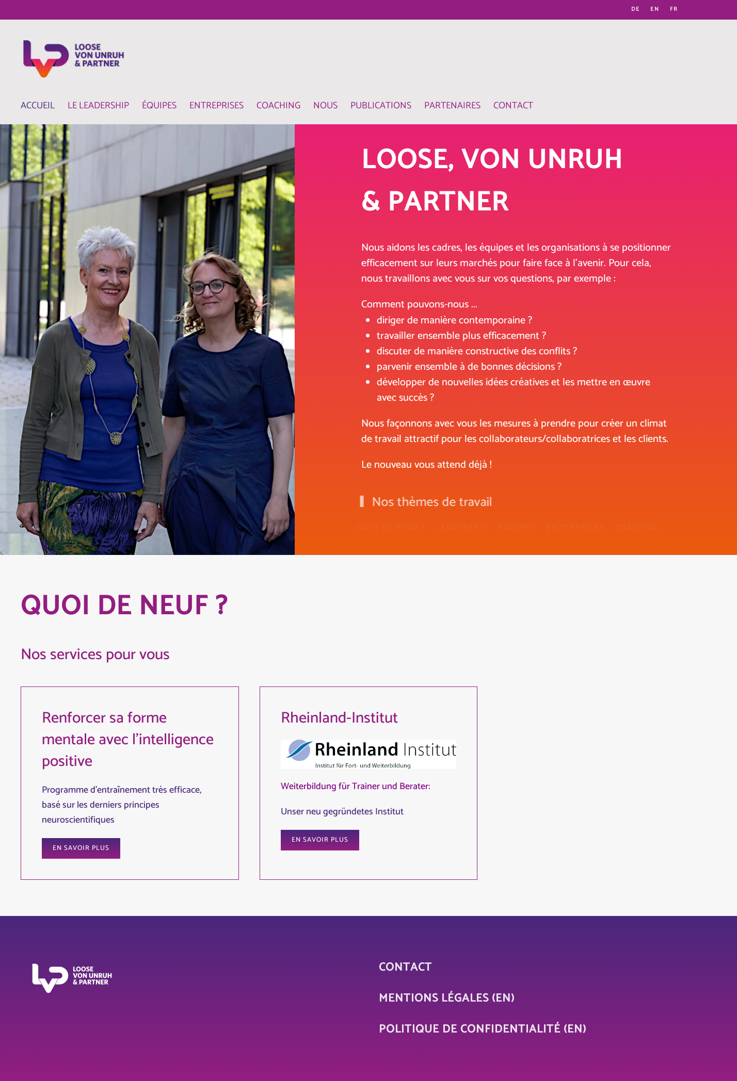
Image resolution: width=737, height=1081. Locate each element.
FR (674, 9)
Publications (380, 106)
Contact (513, 106)
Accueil (38, 106)
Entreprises (216, 106)
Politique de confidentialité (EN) (482, 1029)
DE (635, 9)
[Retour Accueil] (72, 54)
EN (655, 9)
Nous (325, 106)
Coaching (278, 106)
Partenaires (452, 106)
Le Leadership (98, 106)
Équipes (159, 106)
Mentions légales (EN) (447, 998)
